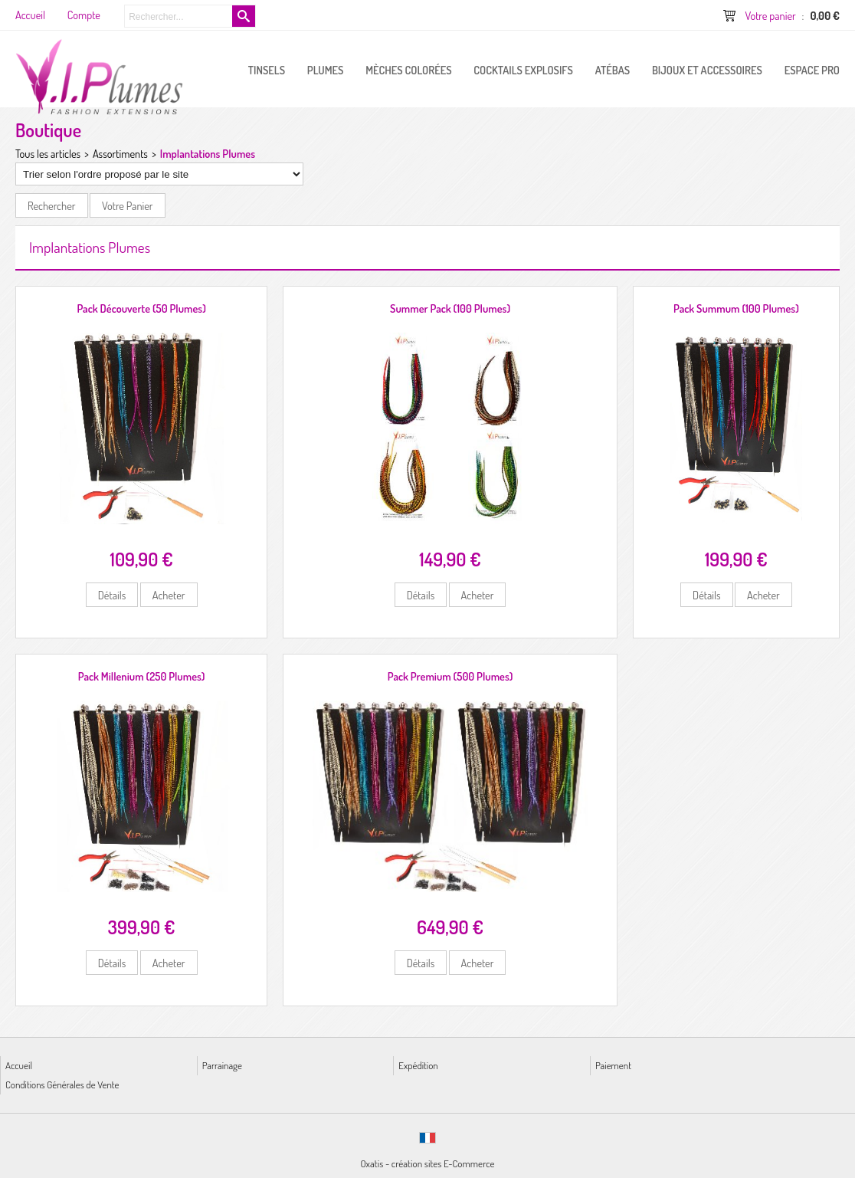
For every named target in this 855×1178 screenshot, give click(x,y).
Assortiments (120, 153)
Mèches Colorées (408, 70)
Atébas (612, 70)
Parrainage (222, 1064)
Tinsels (266, 70)
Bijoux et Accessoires (707, 70)
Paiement (613, 1064)
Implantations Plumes (207, 153)
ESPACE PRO (812, 70)
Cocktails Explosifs (523, 70)
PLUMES (325, 70)
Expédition (417, 1064)
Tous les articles (47, 153)
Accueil (18, 1064)
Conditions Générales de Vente (62, 1084)
